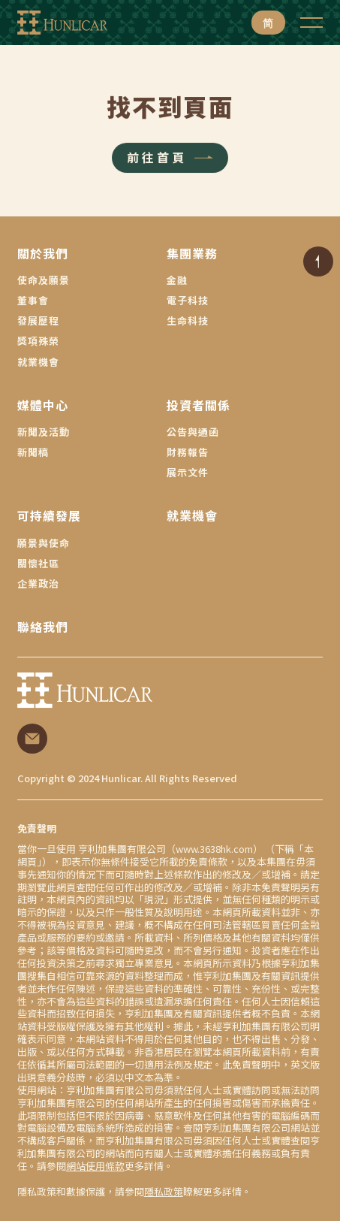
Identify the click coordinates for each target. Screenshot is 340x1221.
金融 (177, 280)
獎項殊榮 (38, 341)
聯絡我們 (42, 627)
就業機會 (38, 362)
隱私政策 (163, 1191)
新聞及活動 (43, 432)
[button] (311, 22)
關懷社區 (38, 563)
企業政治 (38, 583)
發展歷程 (38, 320)
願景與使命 (43, 543)
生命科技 (188, 320)
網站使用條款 (95, 1166)
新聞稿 (33, 452)
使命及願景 (43, 280)
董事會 (33, 300)
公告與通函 (193, 432)
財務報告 (188, 452)
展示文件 (188, 472)
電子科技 (188, 300)
